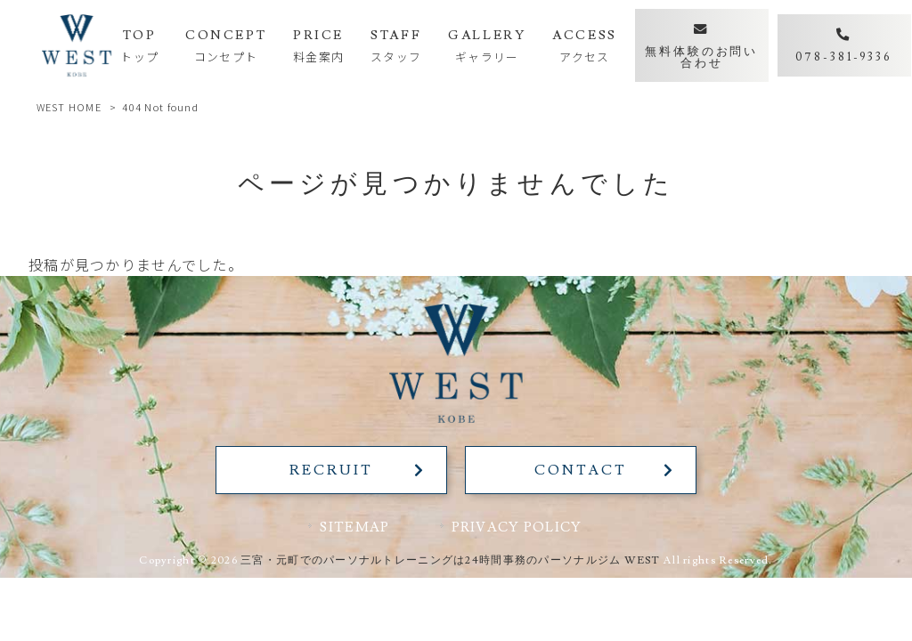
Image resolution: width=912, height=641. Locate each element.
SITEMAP (354, 527)
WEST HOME (69, 107)
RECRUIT (330, 470)
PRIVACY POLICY (517, 527)
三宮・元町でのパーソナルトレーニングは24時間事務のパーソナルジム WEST (450, 560)
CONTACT (580, 470)
